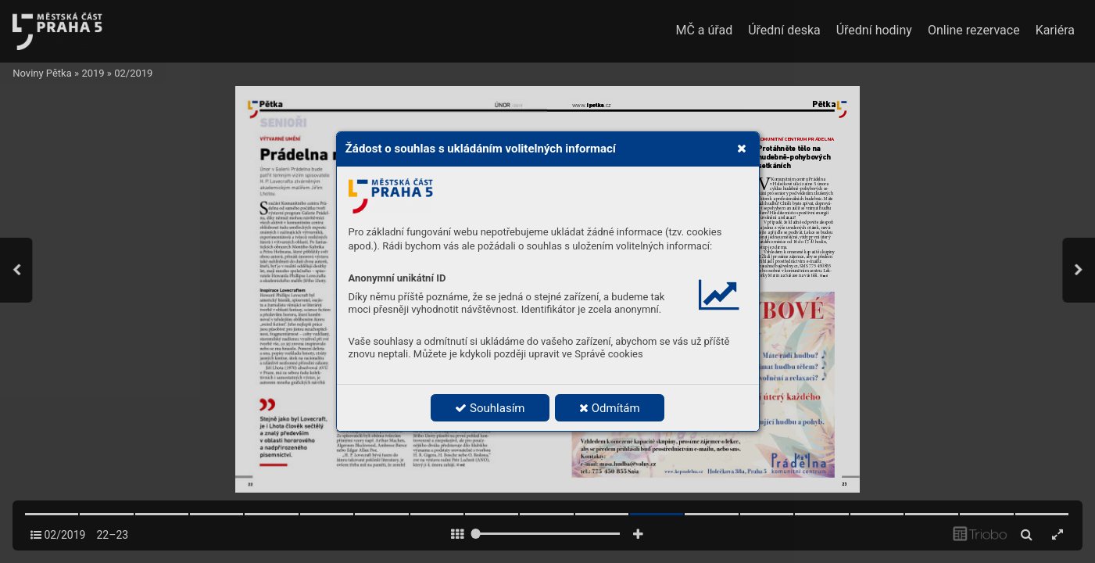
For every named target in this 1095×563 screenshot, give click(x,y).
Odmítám (609, 408)
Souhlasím (489, 408)
